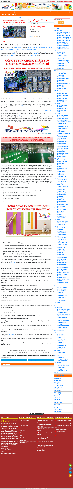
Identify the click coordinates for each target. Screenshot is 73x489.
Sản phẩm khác (58, 387)
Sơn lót (56, 401)
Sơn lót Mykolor (61, 151)
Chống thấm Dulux (61, 259)
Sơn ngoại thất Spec (62, 141)
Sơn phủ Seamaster (62, 327)
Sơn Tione (56, 372)
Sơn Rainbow (57, 90)
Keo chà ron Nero (61, 290)
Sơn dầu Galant (61, 352)
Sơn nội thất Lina (61, 171)
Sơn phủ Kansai (61, 130)
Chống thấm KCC (61, 239)
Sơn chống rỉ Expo (61, 97)
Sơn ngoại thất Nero (62, 295)
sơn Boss (22, 49)
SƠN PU (18, 115)
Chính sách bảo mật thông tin (63, 420)
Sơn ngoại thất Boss (62, 231)
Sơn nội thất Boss (61, 232)
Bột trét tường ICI (61, 209)
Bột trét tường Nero (62, 287)
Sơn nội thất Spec (61, 143)
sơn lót (14, 53)
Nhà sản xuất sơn (22, 12)
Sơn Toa (56, 332)
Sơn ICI (56, 208)
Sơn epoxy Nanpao (61, 304)
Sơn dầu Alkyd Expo (62, 98)
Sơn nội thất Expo (61, 101)
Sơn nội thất (57, 404)
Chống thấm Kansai (62, 116)
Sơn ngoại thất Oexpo (62, 108)
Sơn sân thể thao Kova (62, 204)
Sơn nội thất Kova (61, 201)
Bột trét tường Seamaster (63, 309)
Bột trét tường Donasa (62, 267)
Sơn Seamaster (41, 47)
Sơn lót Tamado (61, 367)
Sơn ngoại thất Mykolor (63, 153)
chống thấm (34, 55)
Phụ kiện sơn (57, 382)
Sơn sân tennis (58, 409)
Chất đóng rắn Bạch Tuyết (63, 32)
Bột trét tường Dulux (62, 257)
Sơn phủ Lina (60, 173)
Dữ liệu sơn (37, 34)
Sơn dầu (56, 395)
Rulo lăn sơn (60, 385)
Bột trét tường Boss (62, 227)
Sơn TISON (45, 110)
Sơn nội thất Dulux (61, 264)
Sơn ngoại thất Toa (61, 345)
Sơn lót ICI (59, 214)
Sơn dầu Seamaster (62, 317)
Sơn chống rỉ (57, 394)
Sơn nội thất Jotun (61, 67)
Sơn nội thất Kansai (62, 128)
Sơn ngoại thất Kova (62, 198)
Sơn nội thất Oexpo (62, 110)
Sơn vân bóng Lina (61, 176)
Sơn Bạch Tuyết (58, 30)
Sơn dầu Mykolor (61, 150)
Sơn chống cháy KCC (62, 244)
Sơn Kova (56, 178)
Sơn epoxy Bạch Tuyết (62, 43)
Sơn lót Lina (60, 166)
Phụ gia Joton (60, 75)
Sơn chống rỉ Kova (61, 188)
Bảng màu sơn (53, 12)
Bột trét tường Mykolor (62, 146)
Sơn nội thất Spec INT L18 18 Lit (36, 360)
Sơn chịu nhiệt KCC (62, 242)
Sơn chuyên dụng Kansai (63, 120)
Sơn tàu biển (57, 411)
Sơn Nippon (57, 219)
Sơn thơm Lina (60, 174)
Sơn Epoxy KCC (61, 251)
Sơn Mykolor (57, 145)
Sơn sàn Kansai (61, 131)
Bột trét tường (57, 378)
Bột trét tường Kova (62, 179)
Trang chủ (5, 12)
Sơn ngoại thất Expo (62, 100)
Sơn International (58, 305)
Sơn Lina (56, 158)
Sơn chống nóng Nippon (63, 222)
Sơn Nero (56, 285)
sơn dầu (33, 52)
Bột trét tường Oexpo (62, 105)
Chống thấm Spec (61, 138)
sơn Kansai (33, 49)
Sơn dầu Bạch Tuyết (62, 42)
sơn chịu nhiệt (10, 55)
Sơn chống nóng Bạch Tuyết (64, 37)
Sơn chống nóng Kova (62, 186)
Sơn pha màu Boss (61, 234)
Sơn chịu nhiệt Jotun (62, 53)
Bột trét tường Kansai (62, 115)
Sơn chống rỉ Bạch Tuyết (63, 39)
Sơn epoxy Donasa (61, 277)
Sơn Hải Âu (57, 329)
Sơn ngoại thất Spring (62, 359)
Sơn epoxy (57, 397)
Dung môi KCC (60, 241)
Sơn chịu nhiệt (58, 390)
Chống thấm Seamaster (63, 310)
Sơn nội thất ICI (61, 217)
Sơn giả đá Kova (61, 191)
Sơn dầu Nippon (61, 224)
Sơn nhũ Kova (60, 199)
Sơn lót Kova (60, 196)
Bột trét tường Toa (61, 334)
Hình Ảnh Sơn (23, 442)
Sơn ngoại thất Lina (62, 168)
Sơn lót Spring (60, 357)
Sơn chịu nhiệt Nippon (62, 221)
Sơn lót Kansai (60, 125)
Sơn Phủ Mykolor (61, 156)
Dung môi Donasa (61, 271)
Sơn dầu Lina (60, 163)
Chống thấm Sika (61, 300)
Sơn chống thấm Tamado (63, 365)
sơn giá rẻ (12, 262)
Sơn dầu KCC (60, 249)
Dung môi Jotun (61, 52)
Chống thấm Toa (61, 335)
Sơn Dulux (56, 256)
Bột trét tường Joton (62, 72)
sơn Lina (6, 49)
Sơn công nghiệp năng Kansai (64, 121)
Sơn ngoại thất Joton (62, 86)
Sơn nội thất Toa (61, 347)
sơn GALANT (12, 334)
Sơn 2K (56, 389)
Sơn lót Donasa (61, 280)
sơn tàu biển (20, 106)
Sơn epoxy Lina (61, 164)
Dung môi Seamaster (62, 312)
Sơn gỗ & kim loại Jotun (63, 60)
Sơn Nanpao (57, 302)
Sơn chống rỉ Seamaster (63, 315)
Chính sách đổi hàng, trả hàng (63, 423)
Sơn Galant (57, 350)
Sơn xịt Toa (60, 349)
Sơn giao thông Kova (62, 193)
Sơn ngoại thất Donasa (62, 282)
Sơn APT (56, 29)
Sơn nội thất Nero (61, 297)
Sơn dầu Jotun (60, 57)
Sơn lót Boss (60, 229)
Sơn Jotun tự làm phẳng (63, 62)
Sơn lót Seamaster (61, 322)
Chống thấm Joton (61, 73)
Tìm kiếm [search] (61, 22)
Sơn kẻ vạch (57, 399)
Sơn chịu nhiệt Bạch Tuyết (63, 35)
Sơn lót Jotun (60, 63)
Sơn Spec (56, 135)
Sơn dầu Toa (60, 340)
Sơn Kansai (57, 113)
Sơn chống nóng (58, 392)
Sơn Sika (56, 299)
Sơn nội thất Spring (62, 360)
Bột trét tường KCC (61, 237)
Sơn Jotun (56, 50)
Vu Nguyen (31, 36)
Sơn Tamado (57, 362)
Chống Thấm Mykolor (62, 148)
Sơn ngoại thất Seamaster (63, 324)
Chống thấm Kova (61, 181)
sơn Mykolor (11, 49)
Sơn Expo (56, 92)
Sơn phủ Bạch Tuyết (62, 47)
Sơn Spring (57, 355)
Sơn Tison (56, 354)
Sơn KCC (56, 236)
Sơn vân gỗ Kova (61, 206)
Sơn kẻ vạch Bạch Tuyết (63, 45)
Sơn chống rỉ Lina (61, 160)
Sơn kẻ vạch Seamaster (63, 320)
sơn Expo (35, 47)
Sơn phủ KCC (60, 254)
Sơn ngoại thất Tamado (63, 369)
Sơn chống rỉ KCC (61, 247)
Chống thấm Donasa (62, 269)
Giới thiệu (12, 12)
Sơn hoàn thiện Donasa (63, 279)
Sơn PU (56, 407)
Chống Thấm (57, 380)
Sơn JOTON (24, 112)
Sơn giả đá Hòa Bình (59, 330)
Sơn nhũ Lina (60, 169)
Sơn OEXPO (57, 103)
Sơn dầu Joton (60, 80)
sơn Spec (17, 49)
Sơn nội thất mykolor (62, 155)
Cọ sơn (59, 383)
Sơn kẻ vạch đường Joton (63, 83)
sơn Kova (48, 47)
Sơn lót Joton (60, 85)
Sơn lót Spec (60, 140)
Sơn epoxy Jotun (61, 58)
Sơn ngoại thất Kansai (62, 126)
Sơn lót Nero (60, 294)
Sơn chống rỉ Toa (61, 337)
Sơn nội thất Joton (61, 88)
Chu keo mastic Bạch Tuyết (64, 34)
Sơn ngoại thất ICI (61, 216)
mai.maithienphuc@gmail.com (66, 1)
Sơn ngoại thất (58, 402)
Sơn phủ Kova (60, 203)
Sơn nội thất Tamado (62, 370)
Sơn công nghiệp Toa (62, 339)
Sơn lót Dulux (60, 261)
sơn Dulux (30, 47)
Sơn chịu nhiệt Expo (62, 93)
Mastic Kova (60, 184)
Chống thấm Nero (61, 289)
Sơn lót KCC (60, 252)
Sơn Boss (56, 226)
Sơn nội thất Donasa (62, 284)
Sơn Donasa (57, 266)
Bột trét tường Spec (62, 136)
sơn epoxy (43, 52)
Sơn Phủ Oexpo (61, 111)
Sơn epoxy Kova (61, 189)
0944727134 (52, 1)
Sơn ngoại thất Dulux (62, 262)
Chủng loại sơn (34, 12)
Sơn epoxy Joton (61, 82)
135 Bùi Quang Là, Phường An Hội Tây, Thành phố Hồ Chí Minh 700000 (9, 445)
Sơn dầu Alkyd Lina (62, 161)
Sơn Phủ (56, 406)
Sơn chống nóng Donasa (63, 272)
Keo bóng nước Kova (62, 183)
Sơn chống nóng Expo (62, 95)
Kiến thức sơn (6, 14)
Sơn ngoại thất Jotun (62, 65)
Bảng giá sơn (44, 12)
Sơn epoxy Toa (60, 342)
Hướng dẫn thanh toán (61, 429)
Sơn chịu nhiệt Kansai (62, 118)
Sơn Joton (56, 70)
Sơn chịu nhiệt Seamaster (63, 314)
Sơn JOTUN (30, 112)
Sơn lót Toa (60, 344)
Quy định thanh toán (61, 431)
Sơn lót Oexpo (60, 106)
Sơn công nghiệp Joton (63, 78)
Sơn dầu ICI (60, 212)
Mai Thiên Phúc (18, 47)
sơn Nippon (27, 49)
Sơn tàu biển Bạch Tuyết (63, 48)
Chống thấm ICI (61, 211)
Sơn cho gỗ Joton (61, 77)
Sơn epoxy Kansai (61, 123)
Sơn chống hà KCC (61, 246)
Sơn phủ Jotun (60, 68)
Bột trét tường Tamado (62, 364)
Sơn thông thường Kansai (63, 133)
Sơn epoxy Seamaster (62, 319)
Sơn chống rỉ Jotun (62, 55)
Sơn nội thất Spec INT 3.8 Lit (10, 360)
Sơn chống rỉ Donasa (62, 274)
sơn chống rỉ (36, 53)
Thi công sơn (63, 12)
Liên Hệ (14, 14)
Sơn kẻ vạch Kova (61, 194)
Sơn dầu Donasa (61, 275)
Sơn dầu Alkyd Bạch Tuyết (63, 40)
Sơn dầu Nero (60, 292)
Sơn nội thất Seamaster (63, 325)
